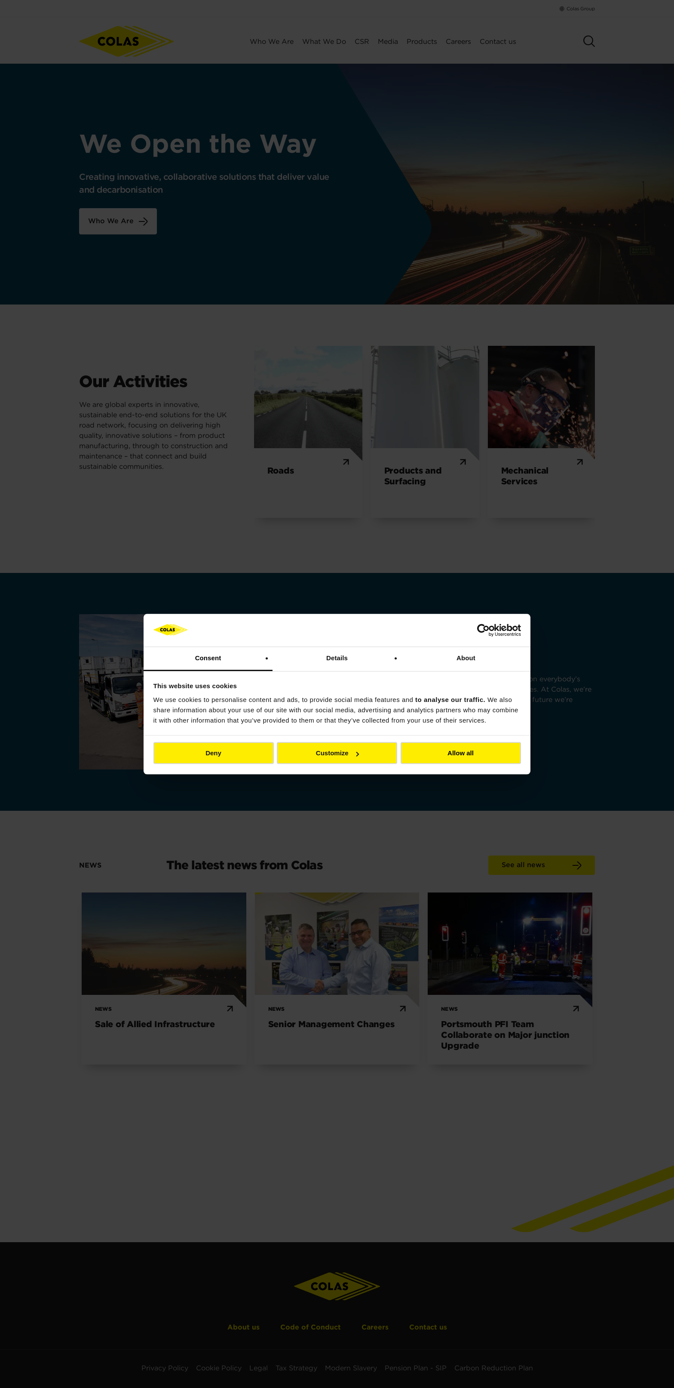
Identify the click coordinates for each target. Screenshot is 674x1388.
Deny (213, 753)
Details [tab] (337, 658)
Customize (337, 753)
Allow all (460, 753)
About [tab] (465, 658)
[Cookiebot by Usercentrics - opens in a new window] (483, 630)
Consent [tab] (208, 658)
